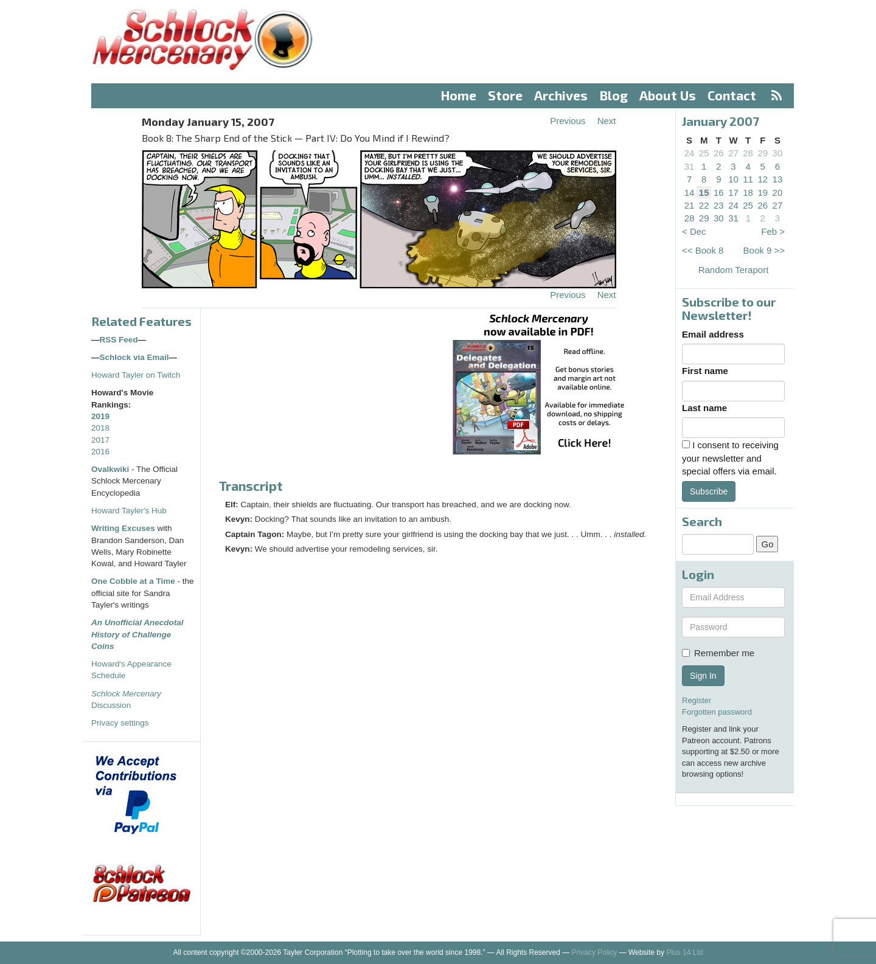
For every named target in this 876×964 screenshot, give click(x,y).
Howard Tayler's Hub (129, 510)
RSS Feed (119, 339)
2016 (100, 451)
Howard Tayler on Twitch (136, 375)
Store (505, 95)
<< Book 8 (702, 250)
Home (458, 95)
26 (719, 153)
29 (762, 153)
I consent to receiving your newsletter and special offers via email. (730, 458)
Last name (704, 408)
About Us (667, 95)
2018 (100, 427)
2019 (100, 416)
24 (689, 153)
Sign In (703, 676)
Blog (614, 95)
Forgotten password (717, 711)
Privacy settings (120, 722)
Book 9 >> (764, 250)
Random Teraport (733, 270)
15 (704, 192)
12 (762, 179)
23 (719, 205)
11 (748, 179)
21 (689, 205)
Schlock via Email (134, 357)
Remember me (718, 653)
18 (748, 192)
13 (778, 179)
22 (704, 205)
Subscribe (709, 491)
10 (733, 179)
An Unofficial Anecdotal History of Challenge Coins (137, 634)
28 (748, 153)
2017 (100, 440)
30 (778, 153)
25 (704, 153)
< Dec (694, 231)
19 (762, 192)
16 (719, 192)
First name (705, 371)
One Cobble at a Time (133, 581)
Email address (713, 334)
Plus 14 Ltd (684, 952)
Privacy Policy (594, 952)
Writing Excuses (123, 528)
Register (696, 700)
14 (689, 192)
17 (733, 192)
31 (689, 166)
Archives (561, 95)
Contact (731, 95)
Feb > (773, 231)
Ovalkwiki (111, 469)
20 (778, 192)
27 (733, 153)
